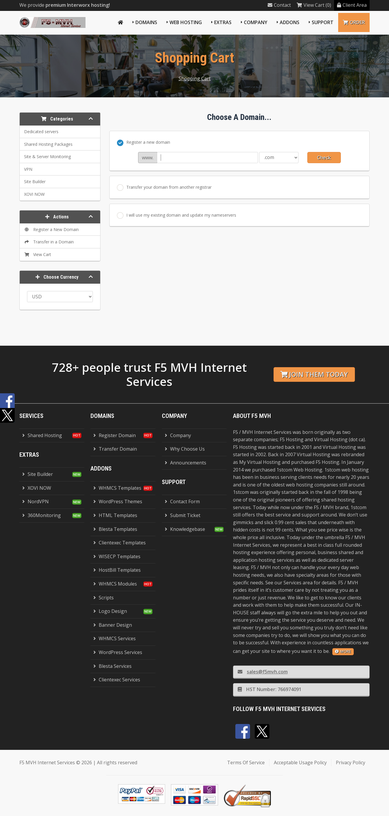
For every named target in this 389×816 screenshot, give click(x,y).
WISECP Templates (116, 556)
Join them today (314, 374)
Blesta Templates (115, 529)
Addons (289, 22)
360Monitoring (41, 515)
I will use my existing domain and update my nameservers (176, 215)
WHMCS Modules (115, 584)
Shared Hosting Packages (48, 144)
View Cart (37, 254)
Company (255, 22)
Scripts (103, 597)
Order (354, 22)
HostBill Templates (117, 570)
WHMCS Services (114, 638)
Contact (279, 5)
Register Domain (114, 435)
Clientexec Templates (119, 542)
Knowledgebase (185, 529)
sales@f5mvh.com (263, 671)
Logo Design (110, 611)
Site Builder (35, 181)
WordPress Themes (117, 501)
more (343, 651)
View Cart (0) (314, 5)
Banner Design (112, 625)
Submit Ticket (182, 515)
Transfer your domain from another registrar (164, 187)
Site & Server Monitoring (47, 156)
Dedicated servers (41, 131)
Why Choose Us (185, 449)
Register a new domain (143, 142)
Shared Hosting (42, 435)
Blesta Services (112, 666)
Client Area (352, 5)
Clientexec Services (116, 679)
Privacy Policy (350, 762)
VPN (28, 169)
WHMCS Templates (117, 488)
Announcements (185, 462)
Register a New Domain (51, 229)
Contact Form (182, 501)
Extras (223, 22)
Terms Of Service (246, 762)
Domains (146, 22)
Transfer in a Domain (49, 242)
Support (322, 22)
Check (324, 157)
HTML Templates (115, 515)
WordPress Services (117, 652)
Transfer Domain (115, 449)
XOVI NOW (34, 194)
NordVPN (35, 501)
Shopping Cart (195, 78)
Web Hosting (186, 22)
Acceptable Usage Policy (300, 762)
